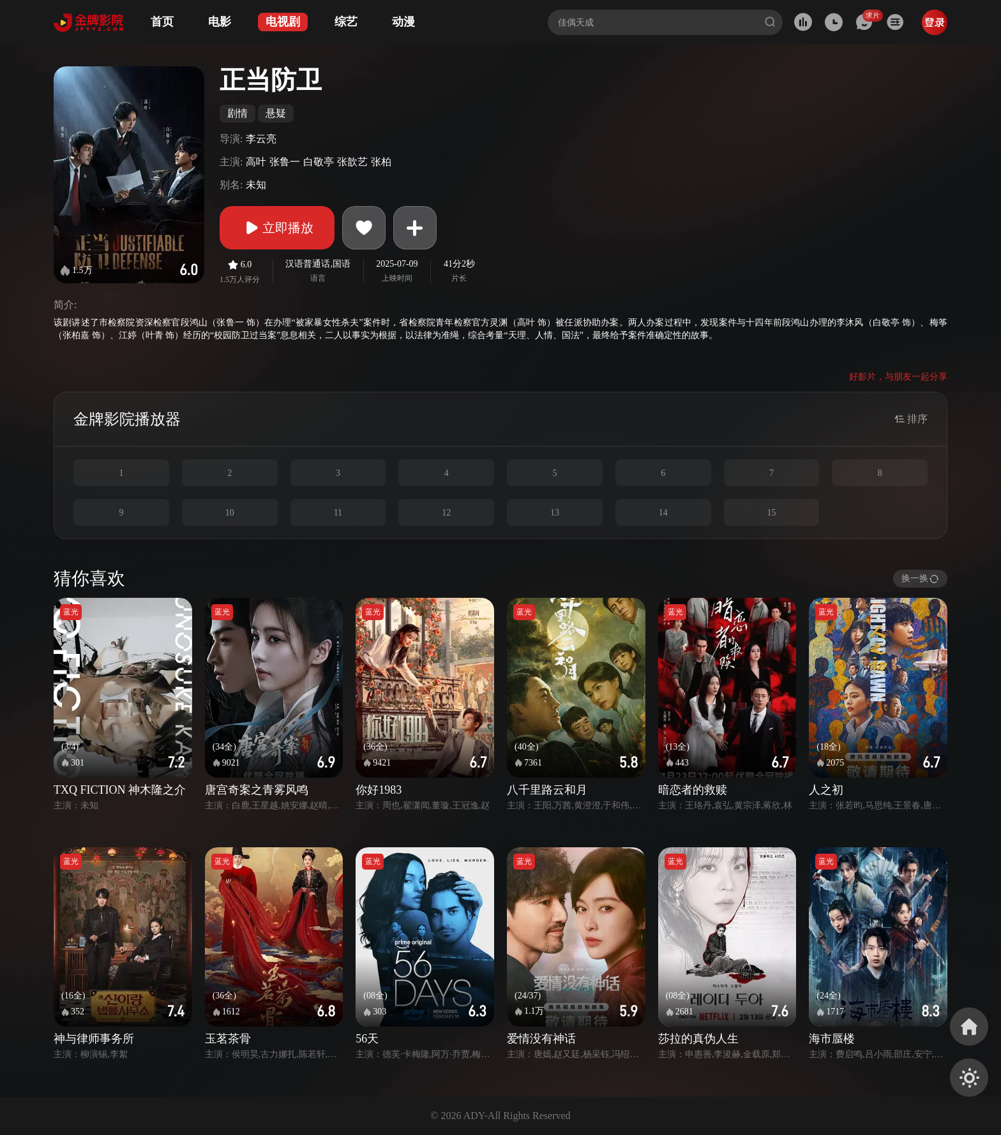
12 (446, 512)
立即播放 (277, 228)
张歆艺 (352, 161)
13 (554, 512)
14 (663, 512)
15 (771, 512)
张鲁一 (284, 161)
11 (338, 512)
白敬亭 (318, 161)
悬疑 (276, 113)
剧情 (237, 113)
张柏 (381, 161)
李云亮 (261, 138)
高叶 (256, 161)
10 (229, 512)
